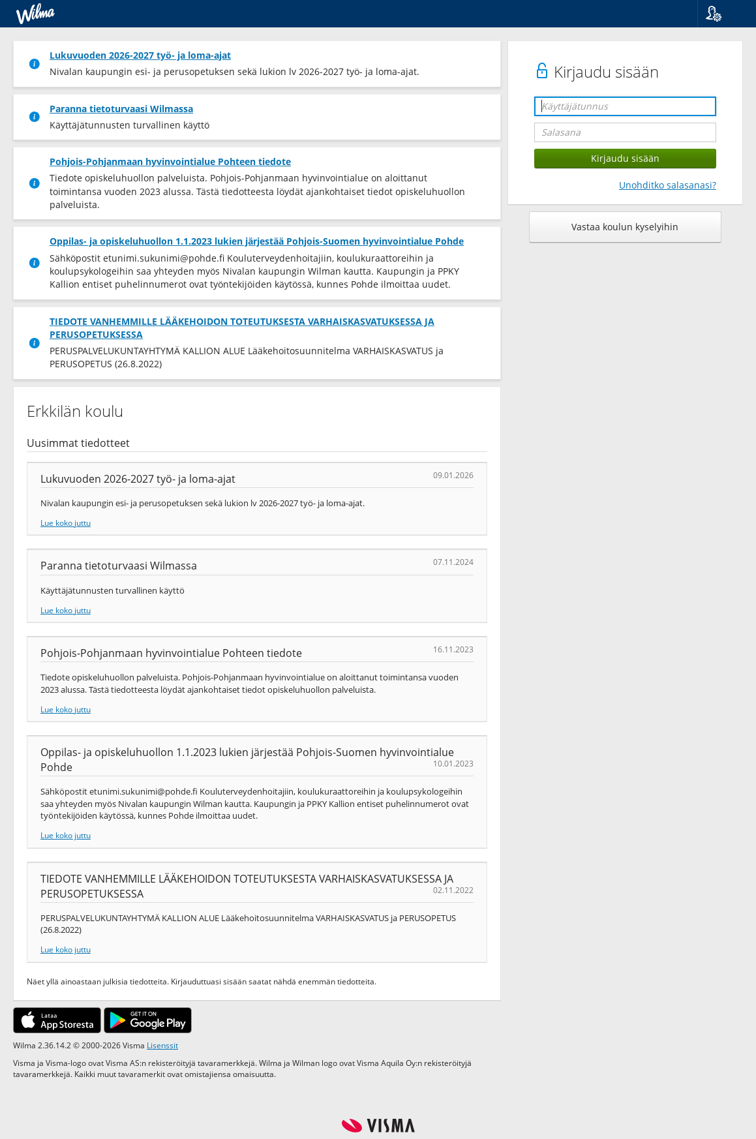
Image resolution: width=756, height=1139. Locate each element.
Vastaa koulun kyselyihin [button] (624, 226)
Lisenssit (162, 1045)
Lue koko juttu (65, 522)
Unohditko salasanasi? (667, 185)
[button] (721, 13)
